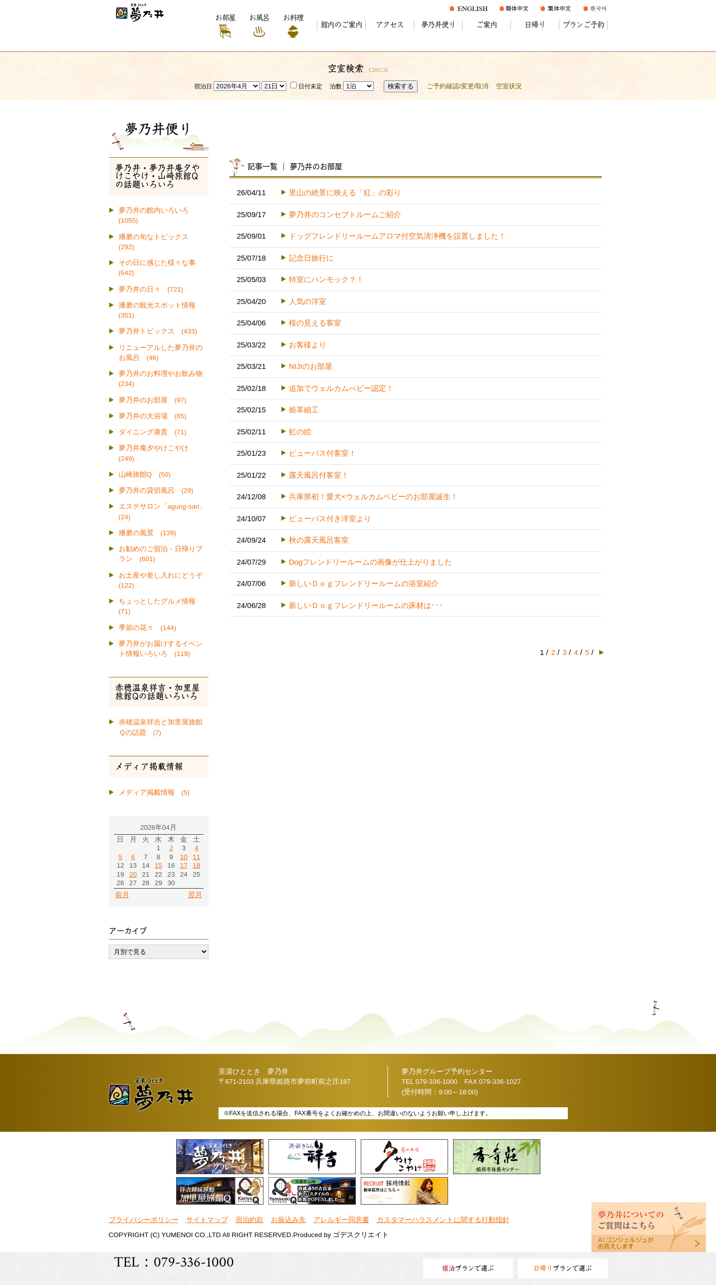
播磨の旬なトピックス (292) (157, 242)
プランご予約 (583, 24)
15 (158, 865)
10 (184, 857)
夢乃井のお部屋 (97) (153, 400)
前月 (122, 895)
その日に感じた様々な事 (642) (161, 268)
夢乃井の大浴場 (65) (153, 416)
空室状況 (509, 86)
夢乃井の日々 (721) (151, 289)
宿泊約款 (249, 1220)
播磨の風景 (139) (148, 533)
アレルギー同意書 (341, 1220)
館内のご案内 (341, 24)
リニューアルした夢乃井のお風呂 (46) (161, 352)
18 (196, 865)
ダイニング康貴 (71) (153, 432)
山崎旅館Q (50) (145, 474)
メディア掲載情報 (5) (154, 792)
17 (184, 865)
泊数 (336, 86)
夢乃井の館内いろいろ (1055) (157, 215)
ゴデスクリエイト (361, 1235)
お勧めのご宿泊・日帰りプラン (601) (161, 554)
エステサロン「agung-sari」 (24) (164, 511)
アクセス (389, 24)
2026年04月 (158, 827)
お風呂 (259, 17)
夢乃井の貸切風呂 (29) (156, 490)
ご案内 (486, 24)
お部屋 (225, 17)
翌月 (195, 895)
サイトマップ (207, 1220)
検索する (401, 86)
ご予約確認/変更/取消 (457, 86)
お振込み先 (288, 1220)
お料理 (293, 17)
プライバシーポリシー (144, 1220)
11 (196, 857)
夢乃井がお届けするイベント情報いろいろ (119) (161, 648)
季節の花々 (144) (148, 628)
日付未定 (306, 86)
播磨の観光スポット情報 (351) (161, 310)
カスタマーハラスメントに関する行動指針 (443, 1220)
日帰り (534, 24)
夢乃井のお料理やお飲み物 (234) (164, 378)
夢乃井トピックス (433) (158, 331)
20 (133, 874)
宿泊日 (203, 86)
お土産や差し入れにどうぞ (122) (164, 580)
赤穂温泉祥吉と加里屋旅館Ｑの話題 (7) (161, 727)
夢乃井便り (438, 24)
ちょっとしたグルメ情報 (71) (161, 606)
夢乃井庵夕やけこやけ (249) (157, 453)
